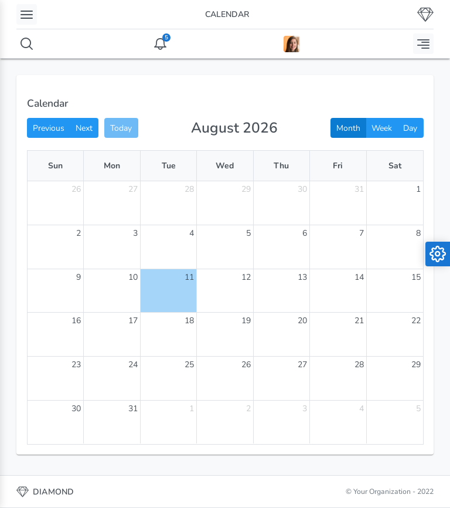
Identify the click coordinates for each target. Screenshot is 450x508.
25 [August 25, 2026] (189, 364)
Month (348, 128)
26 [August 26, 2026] (246, 364)
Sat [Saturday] (394, 165)
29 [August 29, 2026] (416, 364)
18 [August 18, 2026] (189, 320)
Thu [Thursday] (281, 165)
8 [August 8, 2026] (418, 233)
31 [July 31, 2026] (359, 189)
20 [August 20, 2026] (302, 320)
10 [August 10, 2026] (133, 277)
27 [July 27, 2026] (133, 189)
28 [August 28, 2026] (359, 364)
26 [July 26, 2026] (76, 189)
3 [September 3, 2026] (304, 408)
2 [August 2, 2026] (78, 233)
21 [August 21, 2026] (359, 320)
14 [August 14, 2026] (359, 277)
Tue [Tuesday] (169, 165)
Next (84, 128)
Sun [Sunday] (55, 165)
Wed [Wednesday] (225, 165)
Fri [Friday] (338, 165)
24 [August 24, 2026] (133, 364)
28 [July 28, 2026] (189, 189)
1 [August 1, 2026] (418, 189)
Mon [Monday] (112, 165)
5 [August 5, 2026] (248, 233)
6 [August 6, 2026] (304, 233)
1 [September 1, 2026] (191, 408)
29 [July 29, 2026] (246, 189)
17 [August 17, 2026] (133, 320)
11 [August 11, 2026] (189, 277)
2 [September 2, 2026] (248, 408)
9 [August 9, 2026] (78, 277)
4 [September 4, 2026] (361, 408)
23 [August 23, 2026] (76, 364)
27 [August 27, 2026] (302, 364)
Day (410, 128)
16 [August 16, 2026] (76, 320)
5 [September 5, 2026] (418, 408)
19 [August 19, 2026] (246, 320)
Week (381, 128)
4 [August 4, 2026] (191, 233)
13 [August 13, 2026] (302, 277)
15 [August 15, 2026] (416, 277)
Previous (48, 128)
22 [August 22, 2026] (416, 320)
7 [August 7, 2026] (361, 233)
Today (121, 128)
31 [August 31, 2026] (133, 408)
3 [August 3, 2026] (135, 233)
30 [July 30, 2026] (302, 189)
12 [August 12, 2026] (246, 277)
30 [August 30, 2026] (76, 408)
